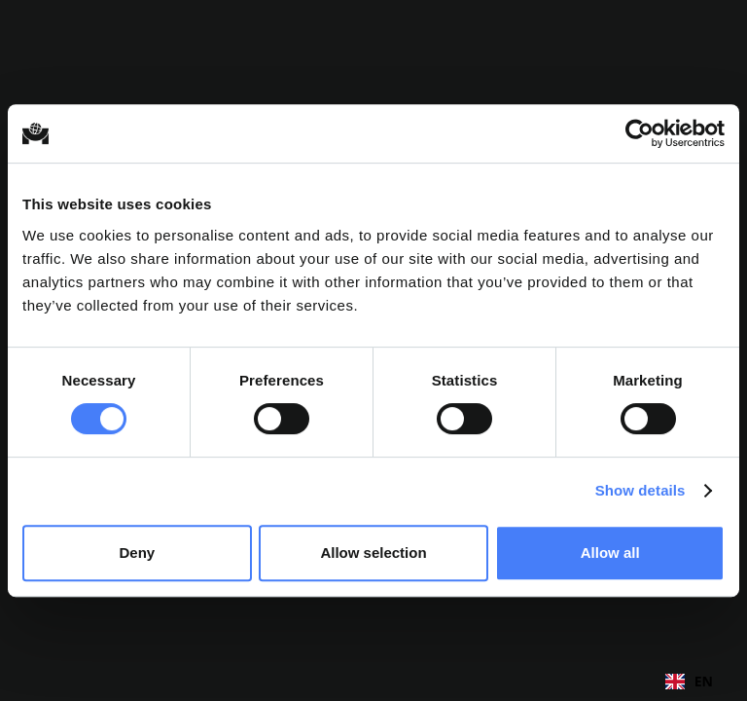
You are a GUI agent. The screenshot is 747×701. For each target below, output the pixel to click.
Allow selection (373, 552)
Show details (640, 490)
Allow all (610, 552)
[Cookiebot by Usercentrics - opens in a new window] (639, 133)
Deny (137, 552)
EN (689, 681)
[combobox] (689, 681)
